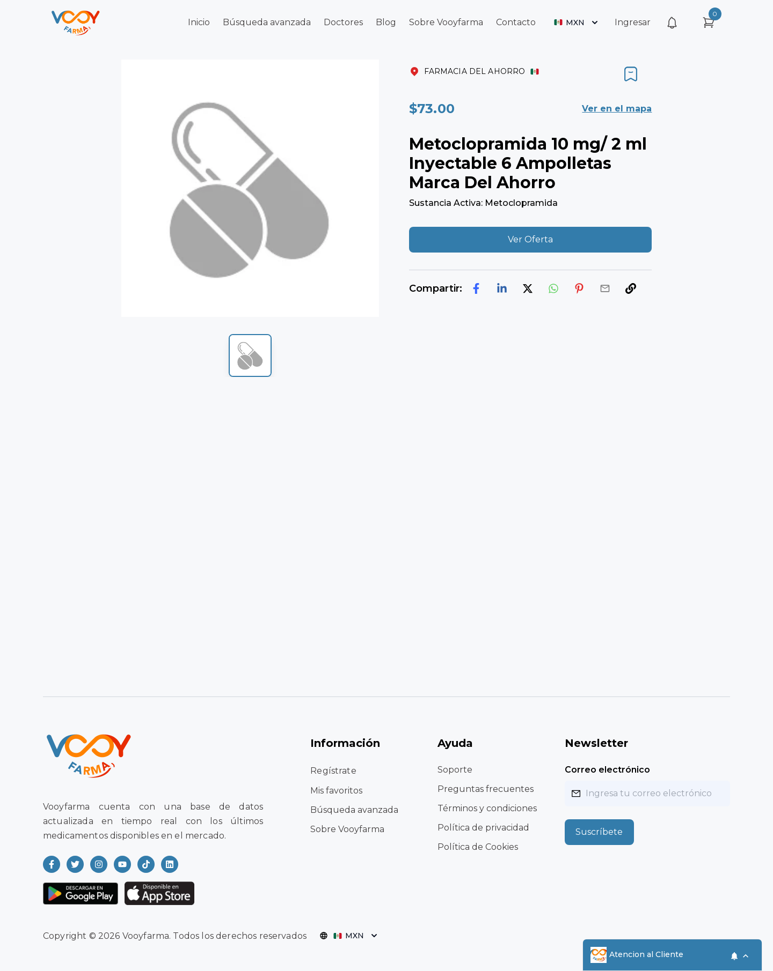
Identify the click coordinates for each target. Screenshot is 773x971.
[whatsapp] (553, 288)
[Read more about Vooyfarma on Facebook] (51, 864)
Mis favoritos (336, 790)
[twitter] (527, 288)
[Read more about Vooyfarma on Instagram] (98, 864)
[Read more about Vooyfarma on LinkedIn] (169, 864)
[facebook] (476, 288)
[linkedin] (502, 288)
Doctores (343, 22)
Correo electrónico (607, 770)
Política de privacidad (483, 827)
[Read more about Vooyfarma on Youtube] (122, 864)
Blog (386, 22)
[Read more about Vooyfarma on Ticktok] (146, 864)
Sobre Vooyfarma (446, 22)
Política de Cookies (477, 847)
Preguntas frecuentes (485, 789)
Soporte (454, 770)
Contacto (516, 22)
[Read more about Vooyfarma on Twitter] (75, 864)
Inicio (199, 22)
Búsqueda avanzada (267, 22)
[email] (605, 288)
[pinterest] (579, 288)
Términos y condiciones (487, 808)
